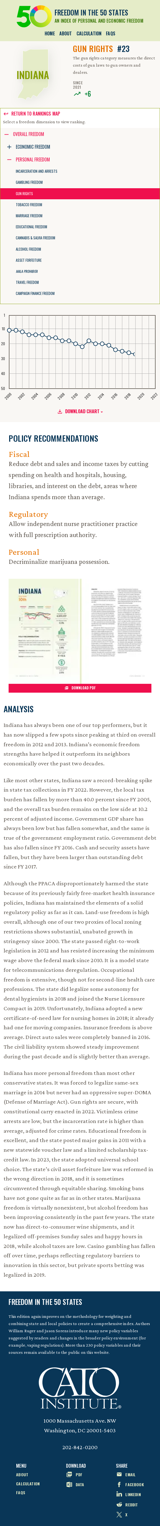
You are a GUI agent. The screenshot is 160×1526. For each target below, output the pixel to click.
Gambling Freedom (29, 182)
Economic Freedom (33, 146)
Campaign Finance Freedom (35, 293)
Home (50, 33)
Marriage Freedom (29, 215)
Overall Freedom (28, 134)
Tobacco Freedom (29, 204)
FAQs (110, 33)
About (65, 33)
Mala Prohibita (26, 271)
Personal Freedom (33, 159)
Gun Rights (24, 193)
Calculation (89, 33)
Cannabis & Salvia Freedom (35, 237)
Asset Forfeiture (29, 260)
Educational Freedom (31, 226)
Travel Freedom (27, 282)
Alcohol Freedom (28, 249)
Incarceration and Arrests (36, 171)
